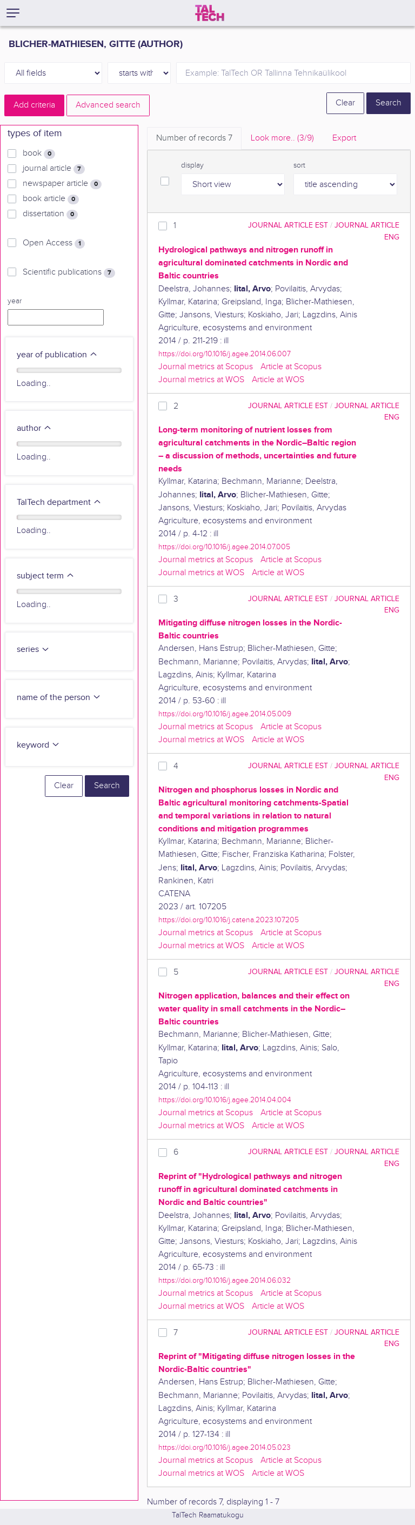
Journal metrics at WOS (201, 380)
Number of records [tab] (194, 138)
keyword (38, 745)
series (33, 649)
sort (299, 165)
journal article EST (288, 225)
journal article (54, 168)
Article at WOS (278, 380)
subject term (46, 576)
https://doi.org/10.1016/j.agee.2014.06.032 (224, 1280)
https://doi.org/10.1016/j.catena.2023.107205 (228, 919)
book (39, 153)
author (34, 428)
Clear (345, 103)
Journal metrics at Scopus (205, 367)
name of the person (59, 697)
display (192, 165)
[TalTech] (210, 13)
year (15, 301)
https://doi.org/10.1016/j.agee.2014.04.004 (224, 1099)
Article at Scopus (291, 367)
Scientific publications (69, 272)
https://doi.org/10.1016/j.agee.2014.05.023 (224, 1447)
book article (51, 199)
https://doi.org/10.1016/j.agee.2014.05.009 (224, 713)
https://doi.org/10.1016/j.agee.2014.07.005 (224, 546)
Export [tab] (344, 138)
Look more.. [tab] (282, 138)
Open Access (54, 243)
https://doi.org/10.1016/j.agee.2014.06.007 (224, 353)
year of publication (57, 355)
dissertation (50, 214)
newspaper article (62, 183)
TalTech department (59, 502)
